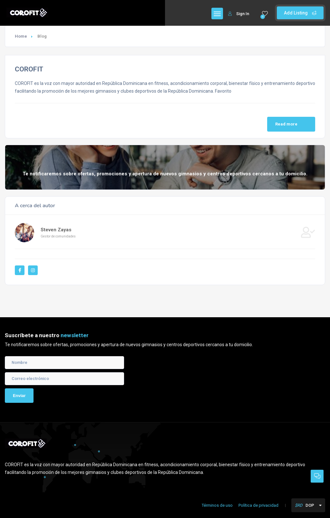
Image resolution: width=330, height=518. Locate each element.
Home (21, 36)
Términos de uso (217, 505)
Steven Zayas (56, 230)
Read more (292, 124)
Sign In (238, 13)
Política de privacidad (258, 505)
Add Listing (300, 12)
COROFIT (29, 69)
